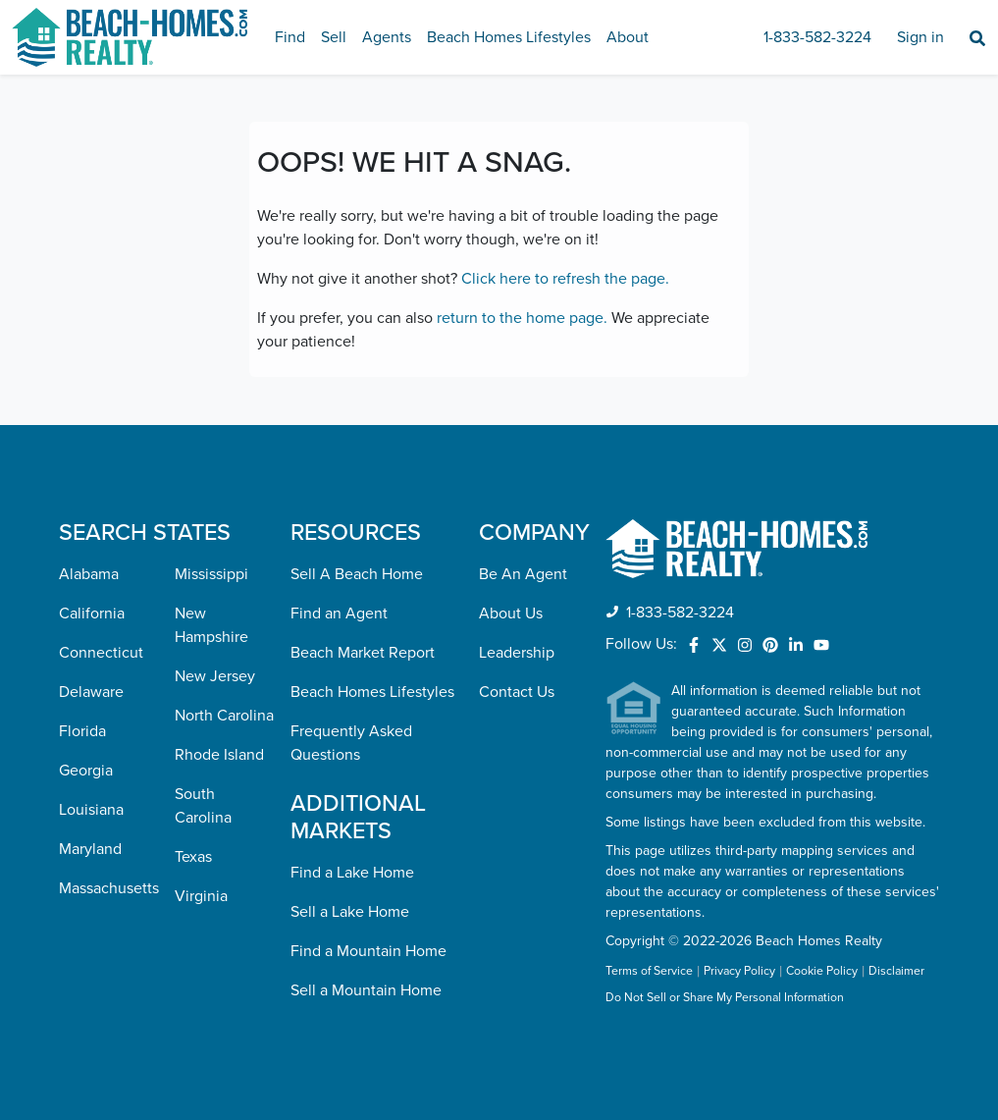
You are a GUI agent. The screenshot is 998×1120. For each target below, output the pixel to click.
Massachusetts (109, 888)
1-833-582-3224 (817, 37)
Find (290, 37)
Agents (386, 37)
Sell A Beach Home (356, 574)
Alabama (89, 574)
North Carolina (224, 715)
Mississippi (211, 574)
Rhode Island (219, 755)
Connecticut (101, 653)
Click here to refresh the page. (565, 279)
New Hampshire (211, 625)
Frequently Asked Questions (351, 743)
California (92, 613)
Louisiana (91, 810)
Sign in (920, 37)
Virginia (201, 896)
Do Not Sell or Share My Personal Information (724, 998)
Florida (82, 731)
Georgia (86, 770)
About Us (511, 613)
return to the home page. (522, 318)
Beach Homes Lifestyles (509, 37)
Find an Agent (339, 613)
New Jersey (215, 676)
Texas (193, 857)
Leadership (516, 653)
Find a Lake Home (352, 872)
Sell (333, 37)
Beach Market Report (362, 653)
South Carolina (203, 805)
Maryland (90, 849)
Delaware (91, 692)
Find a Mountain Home (368, 951)
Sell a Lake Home (349, 912)
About (627, 37)
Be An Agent (523, 574)
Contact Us (516, 692)
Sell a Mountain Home (366, 990)
